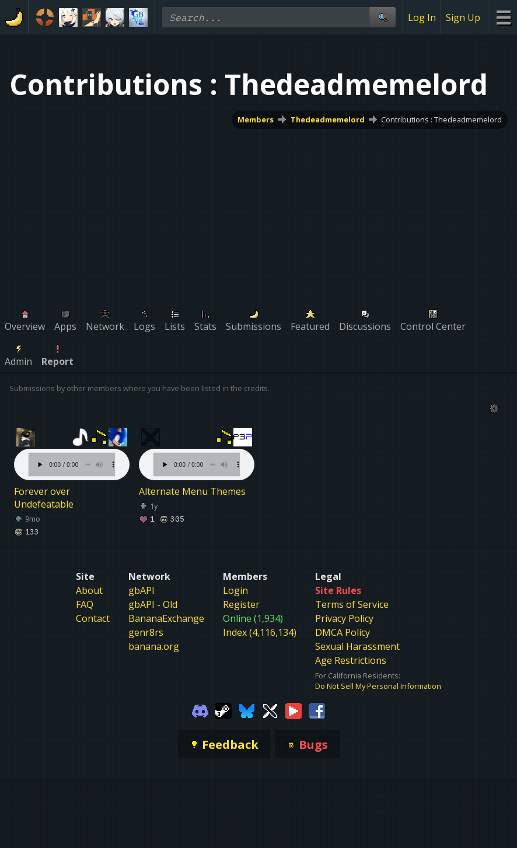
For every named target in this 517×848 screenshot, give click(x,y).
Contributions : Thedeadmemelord (441, 119)
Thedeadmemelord (328, 119)
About (89, 590)
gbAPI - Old (152, 604)
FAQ (84, 604)
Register (241, 604)
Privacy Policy (344, 618)
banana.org (153, 646)
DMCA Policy (342, 632)
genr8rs (145, 632)
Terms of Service (352, 604)
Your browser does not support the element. (72, 452)
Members (255, 119)
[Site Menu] (503, 17)
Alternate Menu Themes (192, 491)
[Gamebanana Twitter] (270, 709)
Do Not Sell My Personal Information (378, 686)
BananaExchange (166, 618)
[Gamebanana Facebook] (317, 709)
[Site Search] (382, 17)
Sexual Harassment (357, 646)
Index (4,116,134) (259, 632)
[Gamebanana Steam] (223, 709)
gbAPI (141, 590)
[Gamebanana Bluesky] (246, 709)
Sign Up (463, 17)
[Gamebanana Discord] (200, 709)
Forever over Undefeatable (44, 498)
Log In (422, 17)
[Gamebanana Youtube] (293, 709)
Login (235, 590)
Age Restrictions (350, 660)
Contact (93, 618)
